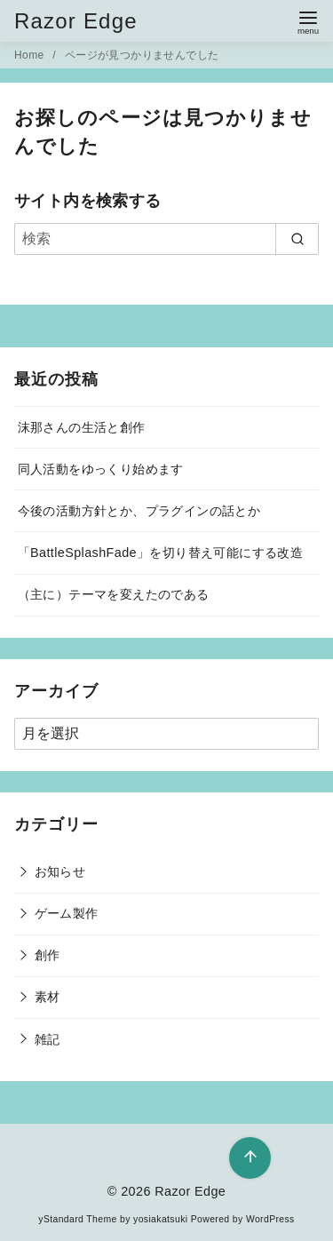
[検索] (166, 239)
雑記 (47, 1039)
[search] (297, 239)
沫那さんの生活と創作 (82, 427)
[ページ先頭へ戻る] (250, 1158)
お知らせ (60, 871)
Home (30, 55)
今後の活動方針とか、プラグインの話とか (139, 511)
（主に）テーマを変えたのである (114, 594)
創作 (47, 955)
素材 (47, 997)
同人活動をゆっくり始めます (101, 469)
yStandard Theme (77, 1219)
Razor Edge (76, 21)
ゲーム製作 (67, 913)
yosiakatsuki (160, 1219)
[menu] (308, 21)
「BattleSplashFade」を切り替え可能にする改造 (161, 552)
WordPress (270, 1219)
